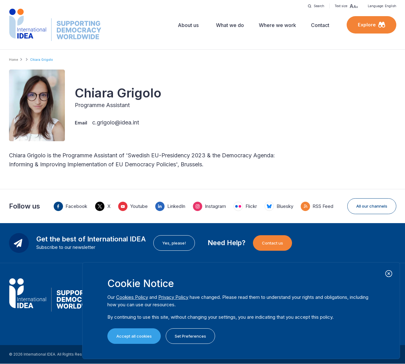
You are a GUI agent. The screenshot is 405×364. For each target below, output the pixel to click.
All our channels (371, 206)
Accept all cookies (134, 336)
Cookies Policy (132, 297)
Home (13, 59)
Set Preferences (190, 336)
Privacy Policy (173, 297)
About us (188, 25)
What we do (230, 25)
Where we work (277, 25)
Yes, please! (174, 242)
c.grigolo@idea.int (115, 122)
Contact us (272, 242)
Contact (320, 25)
